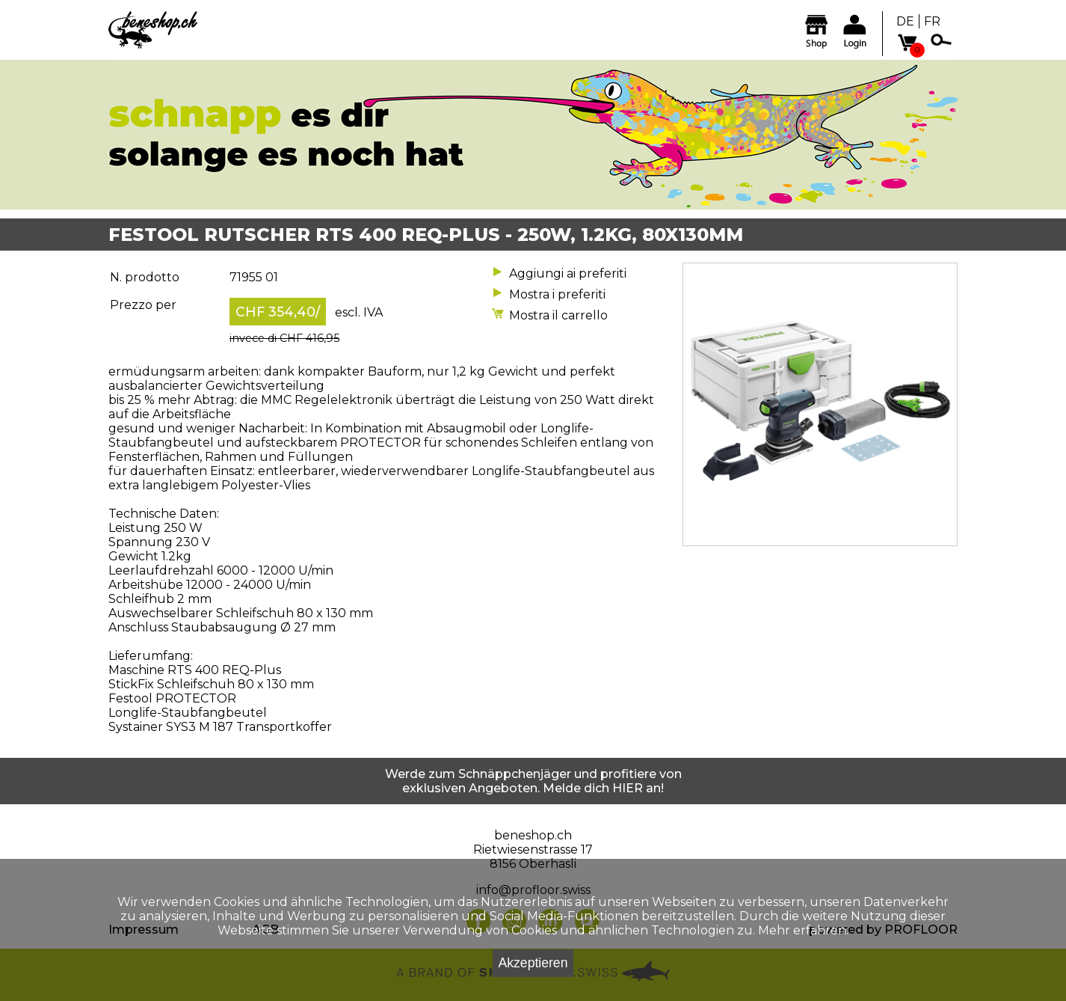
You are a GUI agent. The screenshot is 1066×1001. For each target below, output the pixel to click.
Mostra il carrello (558, 315)
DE (905, 21)
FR (932, 21)
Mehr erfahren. (803, 930)
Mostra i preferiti (557, 294)
